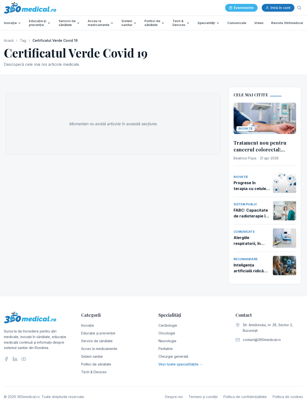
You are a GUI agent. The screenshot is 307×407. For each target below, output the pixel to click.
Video (258, 23)
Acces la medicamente (98, 23)
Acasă (9, 40)
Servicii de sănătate (67, 23)
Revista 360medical (287, 23)
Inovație (10, 23)
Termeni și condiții (203, 397)
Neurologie (167, 341)
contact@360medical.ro (262, 340)
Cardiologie (167, 325)
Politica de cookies (288, 397)
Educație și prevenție (37, 23)
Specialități (206, 23)
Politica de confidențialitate (245, 397)
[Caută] (299, 8)
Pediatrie (165, 349)
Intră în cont (278, 8)
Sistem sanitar (126, 23)
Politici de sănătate (152, 23)
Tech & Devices (179, 23)
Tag (23, 40)
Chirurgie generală (173, 356)
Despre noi (174, 397)
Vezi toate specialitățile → (180, 364)
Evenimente (241, 8)
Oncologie (166, 333)
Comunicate (236, 23)
